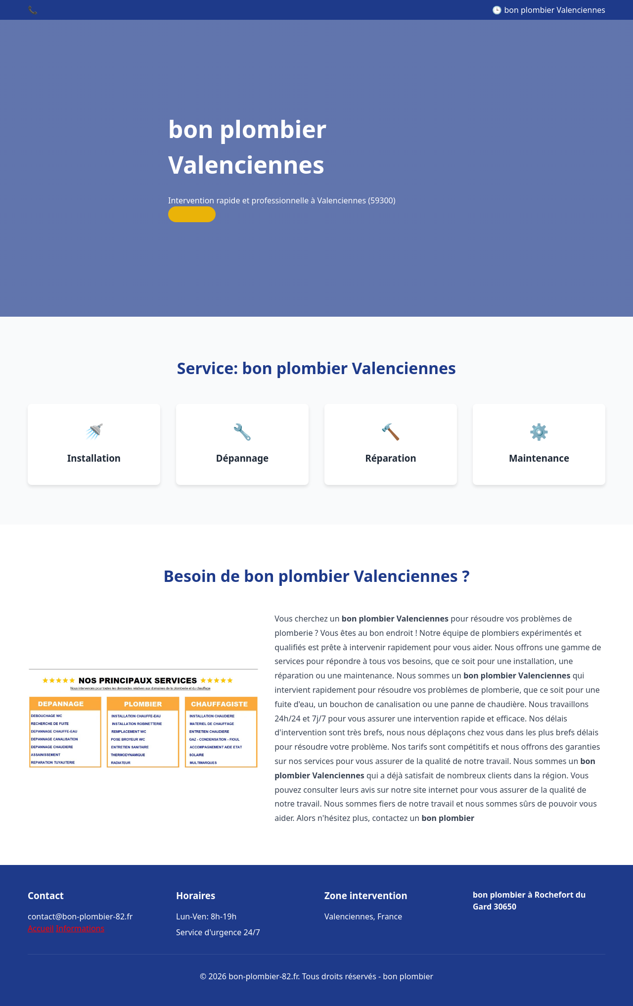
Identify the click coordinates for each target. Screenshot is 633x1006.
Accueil (41, 928)
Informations (80, 928)
